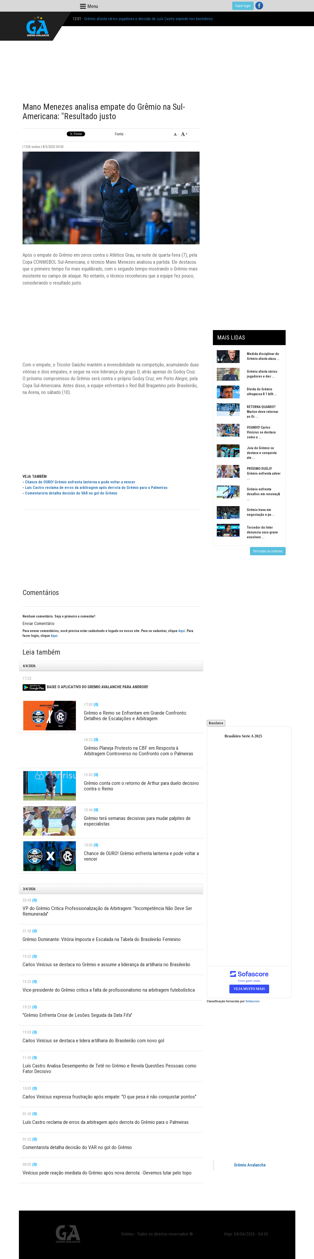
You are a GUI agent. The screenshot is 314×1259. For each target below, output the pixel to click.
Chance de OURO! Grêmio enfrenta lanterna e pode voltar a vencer (80, 482)
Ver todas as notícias (267, 551)
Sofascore (253, 1001)
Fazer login (242, 6)
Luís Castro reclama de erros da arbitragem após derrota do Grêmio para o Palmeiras (96, 487)
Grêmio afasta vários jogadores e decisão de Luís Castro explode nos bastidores (148, 18)
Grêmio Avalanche (250, 1165)
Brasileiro (216, 723)
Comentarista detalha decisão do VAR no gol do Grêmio (71, 493)
